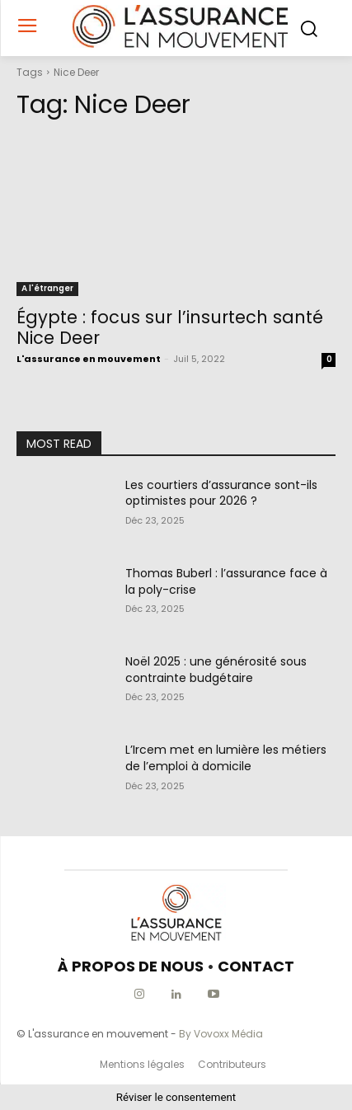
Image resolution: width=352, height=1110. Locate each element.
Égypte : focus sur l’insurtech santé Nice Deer (169, 327)
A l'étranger (47, 288)
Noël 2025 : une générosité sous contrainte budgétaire (216, 669)
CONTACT (256, 966)
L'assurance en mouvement (88, 358)
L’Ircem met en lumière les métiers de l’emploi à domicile (225, 757)
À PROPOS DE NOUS (131, 966)
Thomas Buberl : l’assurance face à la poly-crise (226, 581)
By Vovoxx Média (221, 1034)
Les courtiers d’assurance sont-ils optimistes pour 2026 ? (221, 493)
